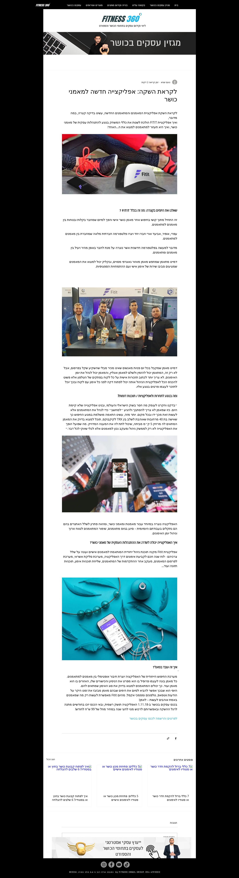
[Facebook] (111, 865)
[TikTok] (127, 865)
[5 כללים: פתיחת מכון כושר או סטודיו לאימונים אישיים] (119, 777)
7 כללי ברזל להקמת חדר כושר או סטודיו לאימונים (170, 798)
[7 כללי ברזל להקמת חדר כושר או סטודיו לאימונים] (170, 777)
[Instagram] (104, 865)
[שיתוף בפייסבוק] (175, 738)
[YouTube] (119, 865)
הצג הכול (50, 759)
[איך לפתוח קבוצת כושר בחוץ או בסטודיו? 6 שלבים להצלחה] (69, 777)
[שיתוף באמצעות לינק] (168, 738)
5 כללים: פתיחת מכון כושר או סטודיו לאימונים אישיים (120, 798)
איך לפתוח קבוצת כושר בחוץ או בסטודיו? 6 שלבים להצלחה (70, 798)
